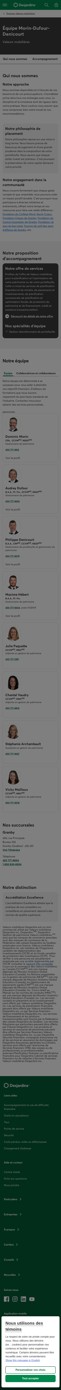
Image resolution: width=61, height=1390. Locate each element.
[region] (30, 1351)
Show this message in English (22, 1360)
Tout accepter (30, 1378)
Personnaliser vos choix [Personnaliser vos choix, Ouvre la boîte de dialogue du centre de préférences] (30, 1369)
